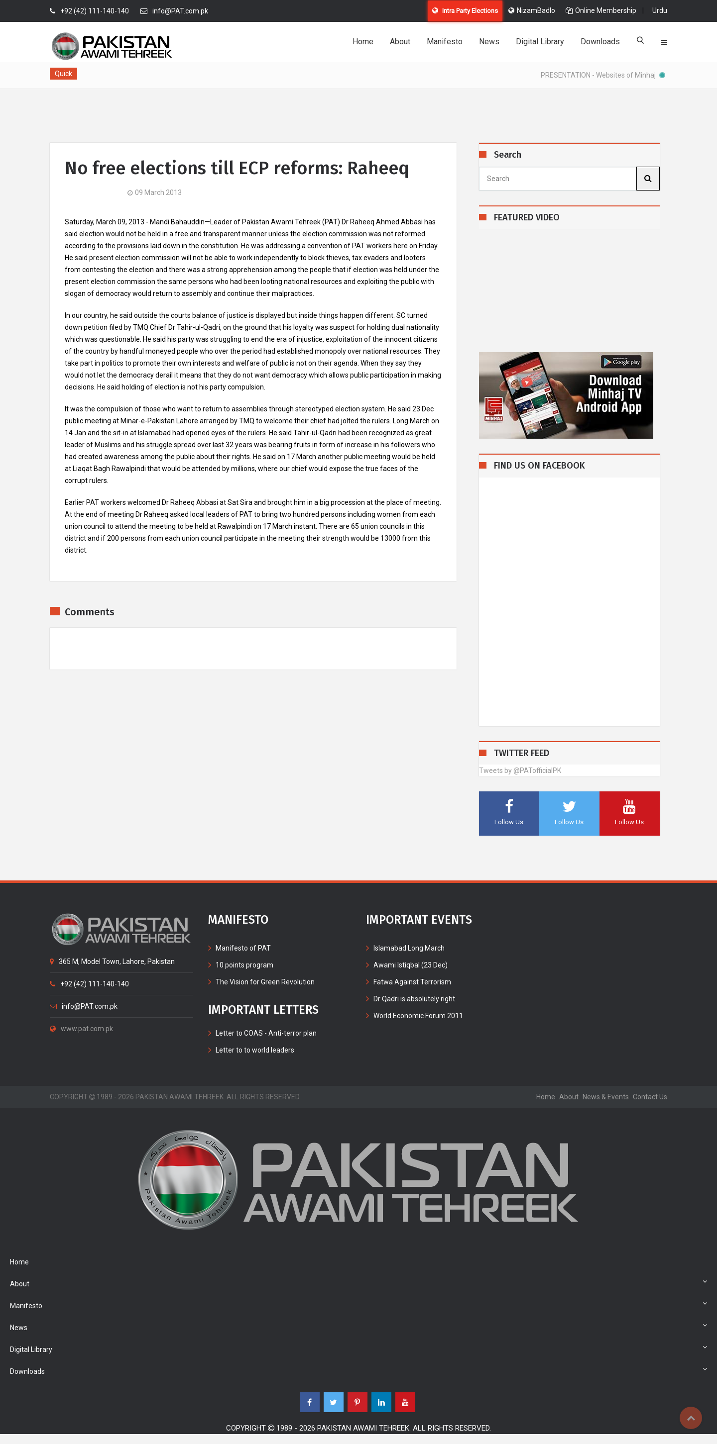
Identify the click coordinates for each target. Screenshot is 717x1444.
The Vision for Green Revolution (265, 982)
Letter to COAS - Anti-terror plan (266, 1033)
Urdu (659, 10)
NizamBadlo (531, 10)
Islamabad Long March (409, 948)
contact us (650, 1097)
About (400, 41)
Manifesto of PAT (243, 948)
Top (691, 1418)
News (489, 41)
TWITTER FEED (521, 753)
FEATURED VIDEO (527, 217)
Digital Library (540, 41)
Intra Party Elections (465, 10)
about (569, 1097)
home (545, 1097)
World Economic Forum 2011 (418, 1016)
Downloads (600, 41)
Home (363, 41)
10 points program (244, 965)
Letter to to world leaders (255, 1050)
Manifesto (445, 41)
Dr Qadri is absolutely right (414, 999)
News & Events (606, 1097)
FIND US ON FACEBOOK (539, 466)
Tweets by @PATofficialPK (520, 770)
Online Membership (601, 10)
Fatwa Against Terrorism (412, 982)
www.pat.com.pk (81, 1029)
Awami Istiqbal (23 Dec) (410, 965)
